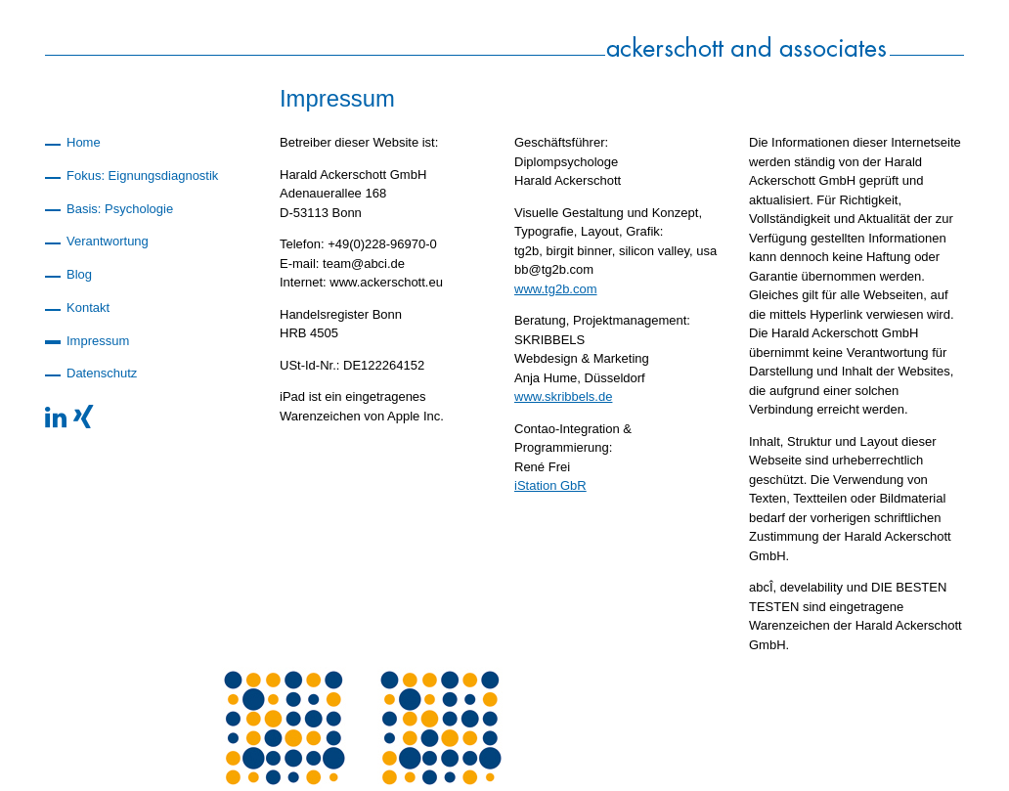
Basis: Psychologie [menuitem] (119, 208)
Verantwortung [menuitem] (107, 241)
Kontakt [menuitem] (88, 307)
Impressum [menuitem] (97, 340)
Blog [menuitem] (79, 274)
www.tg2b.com (555, 289)
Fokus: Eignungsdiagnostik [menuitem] (142, 175)
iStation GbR (550, 485)
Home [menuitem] (83, 142)
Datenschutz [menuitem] (101, 373)
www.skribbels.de (563, 396)
